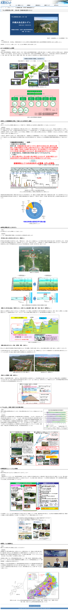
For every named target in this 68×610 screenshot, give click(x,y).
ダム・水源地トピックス (19, 5)
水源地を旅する (37, 5)
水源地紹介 (28, 5)
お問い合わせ (56, 5)
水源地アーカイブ (47, 5)
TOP (10, 5)
